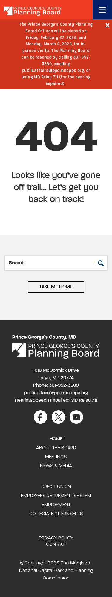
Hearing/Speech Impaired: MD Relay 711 (56, 400)
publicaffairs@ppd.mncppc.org (56, 393)
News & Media (56, 466)
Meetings (56, 457)
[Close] (107, 24)
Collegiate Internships (56, 513)
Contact (56, 544)
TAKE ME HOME (56, 287)
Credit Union (56, 486)
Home (56, 439)
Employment (56, 504)
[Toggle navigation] (102, 9)
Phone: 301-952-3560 (56, 385)
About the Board (56, 448)
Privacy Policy (56, 538)
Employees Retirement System (56, 495)
